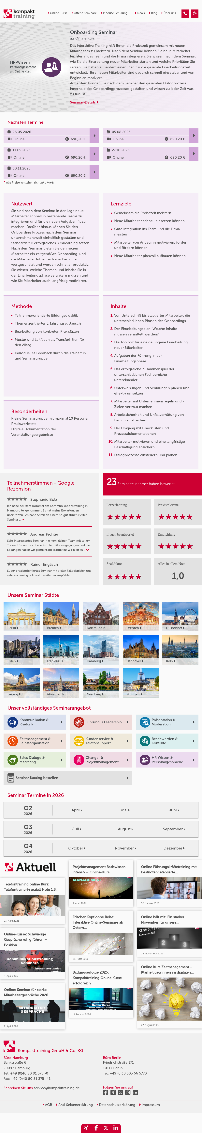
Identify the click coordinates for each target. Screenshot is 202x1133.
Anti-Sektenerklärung (74, 1105)
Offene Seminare (84, 13)
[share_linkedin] (116, 1128)
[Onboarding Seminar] (185, 13)
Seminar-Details (84, 102)
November (125, 848)
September (174, 829)
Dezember (174, 848)
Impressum (149, 1105)
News (140, 13)
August (125, 829)
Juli (76, 829)
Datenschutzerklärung (115, 1105)
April (77, 810)
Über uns (168, 13)
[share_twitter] (106, 1128)
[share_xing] (86, 1128)
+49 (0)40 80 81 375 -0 (29, 1073)
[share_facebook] (96, 1128)
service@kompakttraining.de (57, 1088)
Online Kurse (57, 13)
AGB (47, 1105)
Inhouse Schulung (114, 13)
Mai (125, 810)
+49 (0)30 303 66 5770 (128, 1073)
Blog (153, 13)
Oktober (76, 848)
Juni (174, 810)
